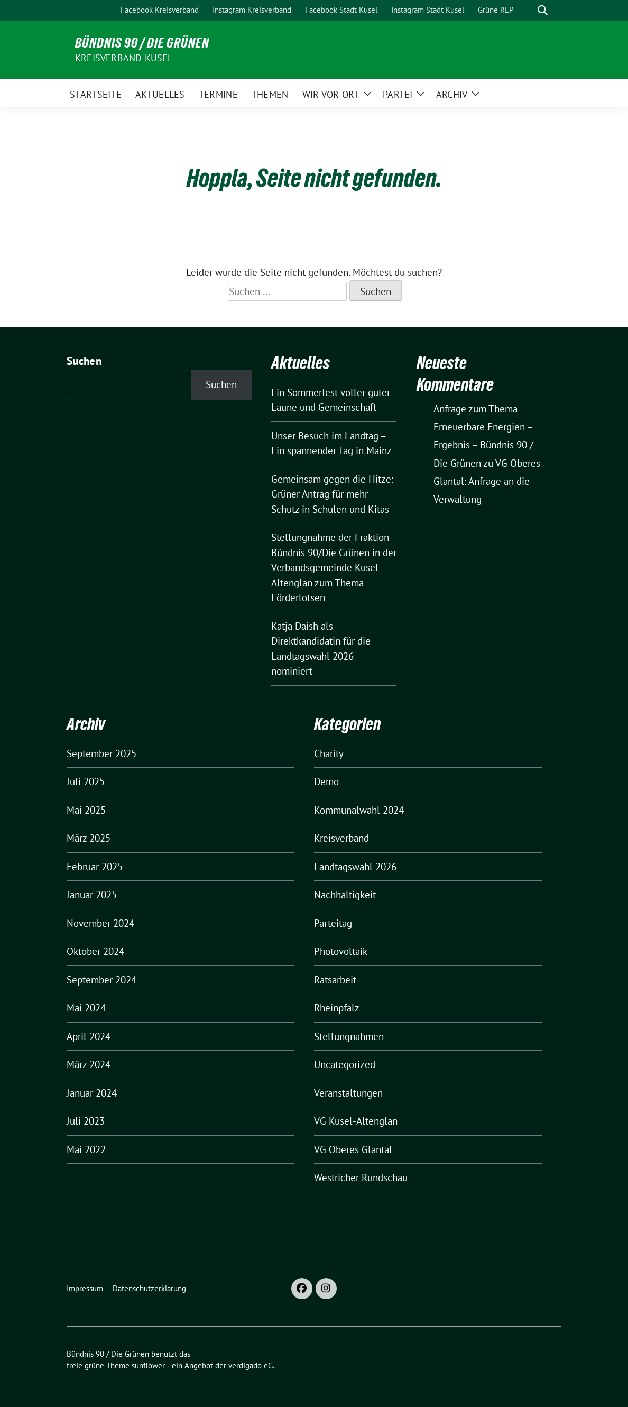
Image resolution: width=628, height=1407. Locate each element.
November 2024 (100, 923)
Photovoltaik (340, 951)
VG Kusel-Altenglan (356, 1121)
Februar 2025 (95, 866)
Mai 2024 (86, 1007)
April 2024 (88, 1036)
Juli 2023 (86, 1121)
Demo (326, 781)
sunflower (148, 1365)
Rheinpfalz (336, 1007)
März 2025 (88, 838)
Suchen (84, 361)
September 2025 (101, 753)
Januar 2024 (92, 1093)
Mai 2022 (86, 1149)
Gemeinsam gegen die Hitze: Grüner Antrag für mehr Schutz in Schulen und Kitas (332, 494)
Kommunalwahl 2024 (359, 810)
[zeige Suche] (542, 10)
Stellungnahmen (349, 1036)
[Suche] (527, 10)
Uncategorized (344, 1064)
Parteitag (333, 923)
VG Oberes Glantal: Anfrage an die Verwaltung (486, 481)
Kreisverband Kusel (124, 58)
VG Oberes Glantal (353, 1149)
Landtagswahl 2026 (355, 866)
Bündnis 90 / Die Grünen (142, 43)
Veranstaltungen (348, 1093)
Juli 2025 (86, 781)
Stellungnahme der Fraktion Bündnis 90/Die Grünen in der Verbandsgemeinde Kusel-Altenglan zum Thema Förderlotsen (333, 567)
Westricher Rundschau (361, 1177)
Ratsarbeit (335, 979)
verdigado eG (250, 1365)
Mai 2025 (86, 810)
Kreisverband (341, 838)
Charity (329, 753)
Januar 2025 (92, 894)
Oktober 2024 (95, 951)
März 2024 (88, 1064)
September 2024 (101, 979)
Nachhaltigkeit (345, 894)
